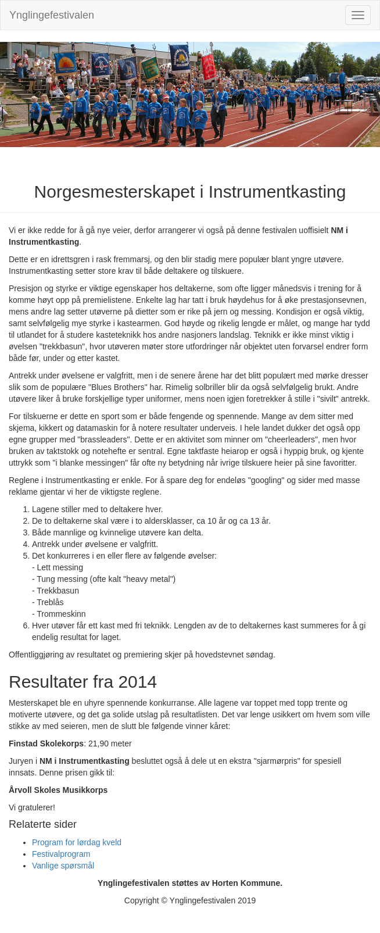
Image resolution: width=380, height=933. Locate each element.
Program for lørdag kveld (76, 842)
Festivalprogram (61, 854)
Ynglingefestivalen (51, 15)
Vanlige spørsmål (63, 865)
